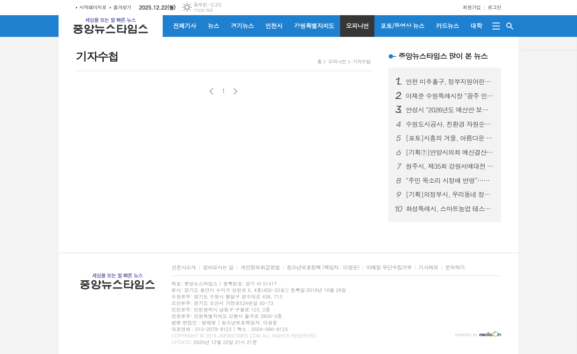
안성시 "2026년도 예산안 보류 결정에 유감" (450, 109)
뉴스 (213, 25)
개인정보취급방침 (259, 267)
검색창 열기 (509, 26)
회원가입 (472, 7)
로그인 (494, 7)
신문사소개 (183, 267)
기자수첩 (361, 61)
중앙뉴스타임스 (443, 56)
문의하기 (455, 267)
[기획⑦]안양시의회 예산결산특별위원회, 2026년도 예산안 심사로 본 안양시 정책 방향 (450, 152)
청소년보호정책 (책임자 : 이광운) (323, 267)
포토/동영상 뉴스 (402, 25)
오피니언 (357, 25)
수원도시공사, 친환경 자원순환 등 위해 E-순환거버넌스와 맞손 (450, 124)
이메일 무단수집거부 (389, 267)
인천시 (274, 25)
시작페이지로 (92, 7)
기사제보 (428, 267)
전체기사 (184, 25)
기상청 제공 (203, 10)
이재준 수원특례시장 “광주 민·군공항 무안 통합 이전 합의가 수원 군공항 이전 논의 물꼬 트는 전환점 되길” (450, 96)
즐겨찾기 (122, 7)
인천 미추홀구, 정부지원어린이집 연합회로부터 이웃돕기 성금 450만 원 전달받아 (450, 81)
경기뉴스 (242, 25)
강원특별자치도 (314, 25)
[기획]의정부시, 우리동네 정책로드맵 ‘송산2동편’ (450, 194)
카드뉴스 (447, 25)
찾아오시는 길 (218, 267)
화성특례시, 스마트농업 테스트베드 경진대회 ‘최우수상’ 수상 (450, 208)
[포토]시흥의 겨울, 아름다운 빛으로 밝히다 (450, 138)
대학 (476, 25)
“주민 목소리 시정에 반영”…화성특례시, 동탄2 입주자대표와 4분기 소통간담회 (450, 180)
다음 (235, 91)
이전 (211, 91)
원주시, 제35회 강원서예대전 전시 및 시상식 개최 (450, 166)
